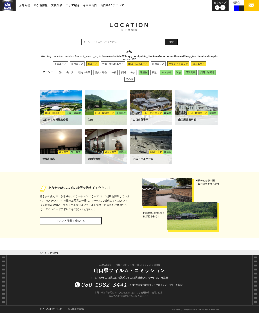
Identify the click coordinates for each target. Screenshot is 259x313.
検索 (171, 42)
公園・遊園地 (207, 72)
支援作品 (56, 5)
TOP (42, 253)
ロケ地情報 (41, 5)
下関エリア (60, 63)
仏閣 (123, 72)
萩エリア (92, 63)
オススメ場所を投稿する (71, 220)
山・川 (70, 72)
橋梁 (154, 72)
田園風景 (190, 72)
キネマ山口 (90, 5)
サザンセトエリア (178, 63)
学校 (178, 72)
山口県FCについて (112, 5)
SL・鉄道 (166, 72)
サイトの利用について (51, 309)
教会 (133, 72)
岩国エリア (199, 63)
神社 (113, 72)
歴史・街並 (84, 72)
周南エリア (158, 63)
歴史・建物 (101, 72)
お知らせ (24, 5)
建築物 (143, 72)
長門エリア (77, 63)
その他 (129, 79)
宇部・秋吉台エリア (113, 63)
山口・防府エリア (137, 63)
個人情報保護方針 (76, 309)
